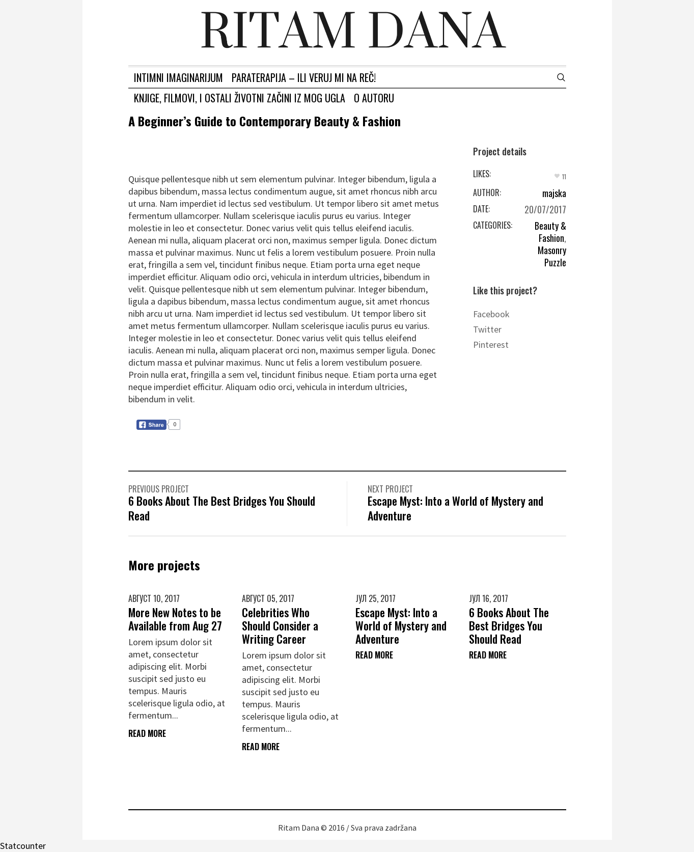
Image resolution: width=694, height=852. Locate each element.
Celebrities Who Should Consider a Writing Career (280, 625)
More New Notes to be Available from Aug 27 (175, 619)
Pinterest (491, 344)
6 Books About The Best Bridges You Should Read (221, 508)
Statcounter (23, 845)
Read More (147, 733)
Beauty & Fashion (550, 231)
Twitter (487, 329)
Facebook (491, 314)
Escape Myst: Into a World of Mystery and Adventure (455, 508)
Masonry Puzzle (552, 256)
